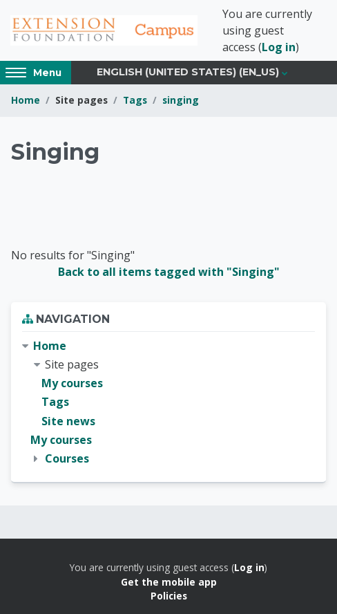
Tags (135, 99)
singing (180, 99)
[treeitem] (168, 402)
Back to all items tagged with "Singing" (169, 271)
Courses (67, 458)
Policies (169, 595)
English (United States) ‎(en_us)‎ (188, 72)
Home (25, 99)
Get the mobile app (169, 581)
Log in (279, 47)
